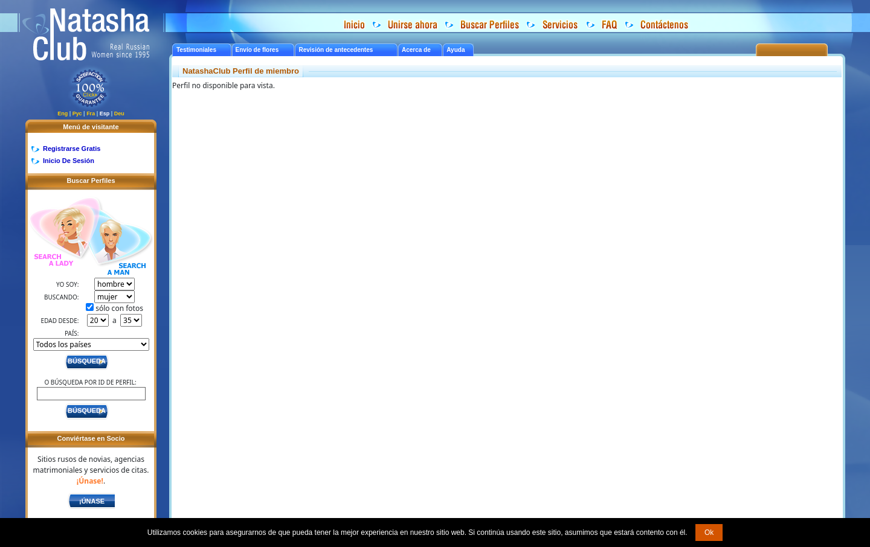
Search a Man (120, 243)
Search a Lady (58, 232)
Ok (709, 532)
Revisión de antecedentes (335, 49)
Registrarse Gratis (71, 148)
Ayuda (455, 49)
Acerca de (416, 49)
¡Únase (92, 501)
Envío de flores (257, 49)
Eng (62, 113)
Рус (77, 113)
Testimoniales (196, 49)
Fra (90, 113)
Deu (119, 113)
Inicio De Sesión (68, 160)
